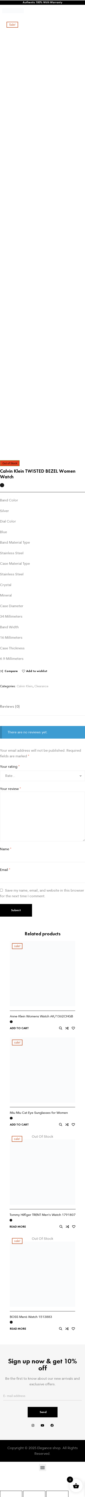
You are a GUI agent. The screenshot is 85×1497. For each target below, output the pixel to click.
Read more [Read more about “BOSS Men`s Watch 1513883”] (18, 1328)
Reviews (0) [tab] (10, 706)
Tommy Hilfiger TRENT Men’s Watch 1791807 (43, 1215)
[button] (42, 1467)
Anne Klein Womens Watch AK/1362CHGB (41, 1016)
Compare (11, 671)
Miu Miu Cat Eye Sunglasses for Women (39, 1113)
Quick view (60, 1028)
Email (5, 869)
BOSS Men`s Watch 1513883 (31, 1317)
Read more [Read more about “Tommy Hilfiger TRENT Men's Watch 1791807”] (18, 1226)
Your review (10, 788)
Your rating (10, 766)
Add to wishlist (36, 671)
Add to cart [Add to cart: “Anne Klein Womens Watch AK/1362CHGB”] (19, 1028)
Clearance (41, 686)
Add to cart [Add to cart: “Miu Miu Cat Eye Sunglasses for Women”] (19, 1124)
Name (5, 849)
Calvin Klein (25, 686)
